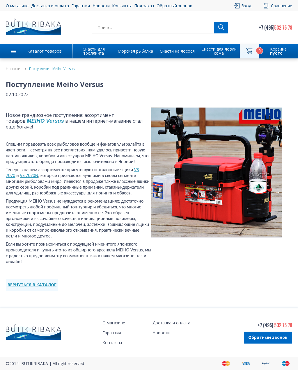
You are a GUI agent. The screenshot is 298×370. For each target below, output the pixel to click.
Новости (101, 5)
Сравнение (281, 5)
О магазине (17, 5)
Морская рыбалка (135, 51)
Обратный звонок (174, 5)
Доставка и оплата (50, 5)
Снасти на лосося (177, 51)
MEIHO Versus (45, 121)
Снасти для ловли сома (219, 51)
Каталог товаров (44, 51)
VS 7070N (29, 175)
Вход (246, 5)
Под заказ (144, 5)
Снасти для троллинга (94, 51)
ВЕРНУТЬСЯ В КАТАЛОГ (32, 284)
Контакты (122, 5)
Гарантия (80, 5)
